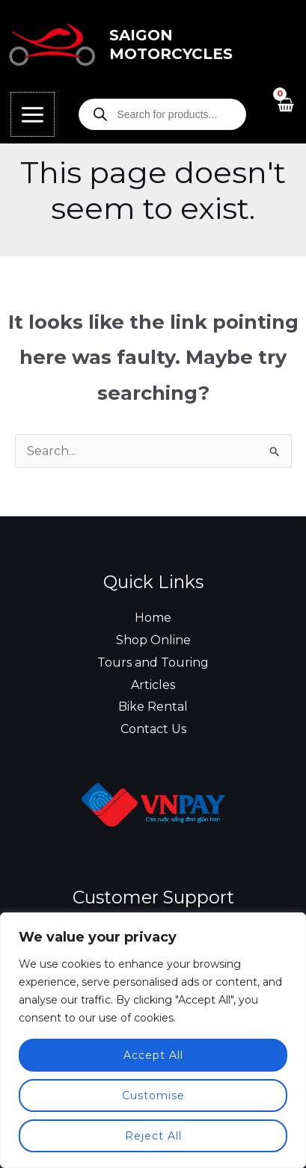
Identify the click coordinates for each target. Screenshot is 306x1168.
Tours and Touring (153, 662)
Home (153, 618)
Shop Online (153, 640)
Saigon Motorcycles (171, 44)
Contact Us (153, 729)
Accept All (153, 1055)
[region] (153, 1040)
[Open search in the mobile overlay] (162, 114)
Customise (153, 1095)
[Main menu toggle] (32, 114)
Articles (153, 685)
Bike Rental (153, 706)
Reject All (153, 1136)
